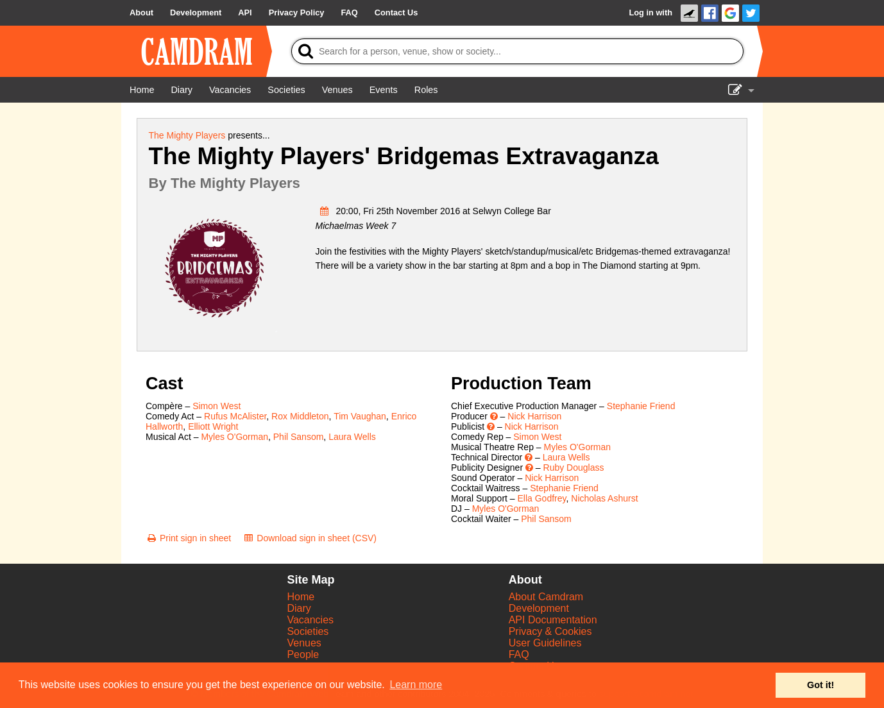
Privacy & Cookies (550, 631)
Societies (307, 631)
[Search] (517, 51)
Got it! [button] (820, 685)
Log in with (650, 12)
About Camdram (546, 596)
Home (300, 596)
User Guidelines (545, 642)
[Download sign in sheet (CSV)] (309, 538)
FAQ (519, 654)
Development (539, 608)
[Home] (141, 90)
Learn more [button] (415, 684)
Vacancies (310, 619)
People (303, 654)
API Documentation (553, 619)
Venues (304, 642)
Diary (298, 608)
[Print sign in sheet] (188, 538)
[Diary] (181, 90)
